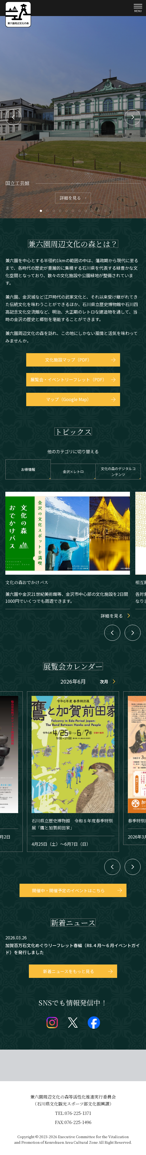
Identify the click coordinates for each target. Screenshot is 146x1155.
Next (133, 117)
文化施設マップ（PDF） (68, 359)
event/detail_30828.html (73, 772)
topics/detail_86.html (73, 945)
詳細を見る (70, 198)
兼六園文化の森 (18, 14)
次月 (104, 681)
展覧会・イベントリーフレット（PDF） (68, 379)
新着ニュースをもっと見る (68, 971)
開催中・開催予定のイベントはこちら (68, 890)
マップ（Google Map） (68, 399)
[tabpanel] (73, 117)
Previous (13, 117)
